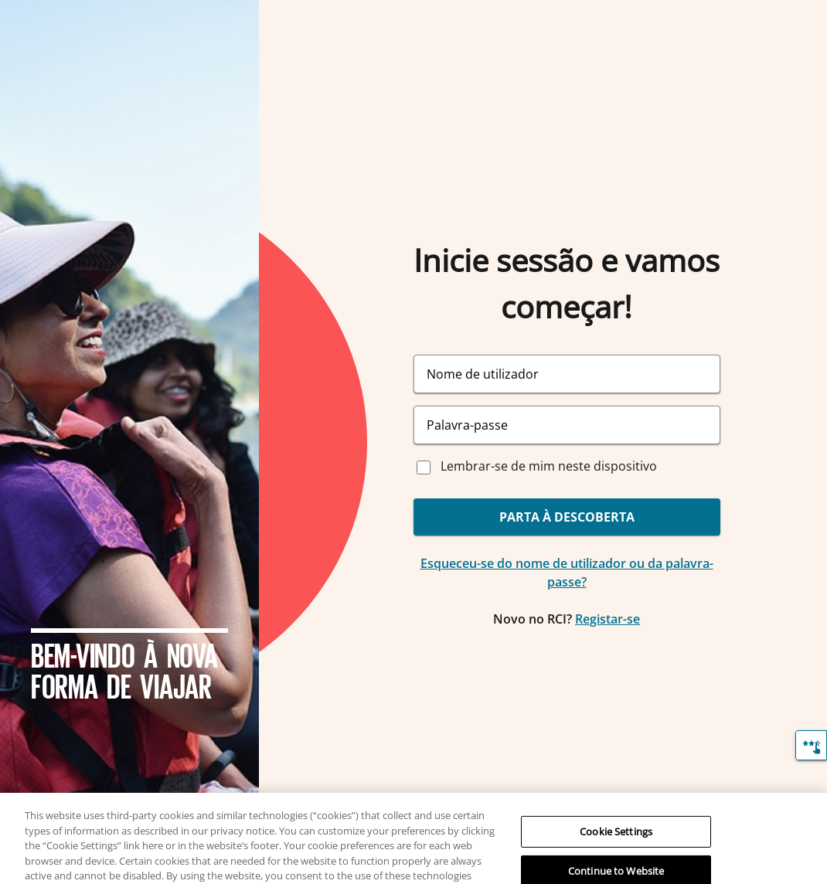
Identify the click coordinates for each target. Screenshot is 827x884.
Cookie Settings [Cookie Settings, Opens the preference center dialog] (616, 838)
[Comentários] (811, 745)
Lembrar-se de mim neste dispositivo (549, 466)
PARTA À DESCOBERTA (567, 516)
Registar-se (607, 618)
